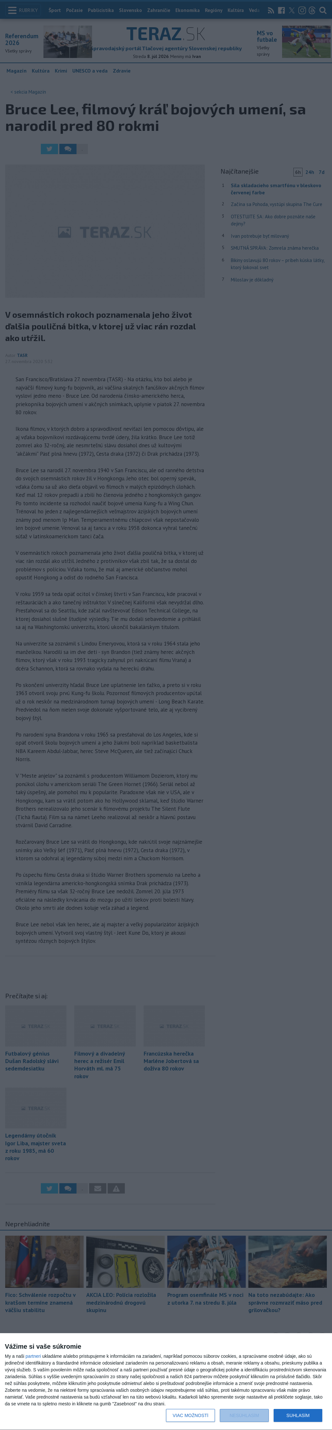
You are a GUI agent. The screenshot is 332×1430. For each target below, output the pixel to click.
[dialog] (166, 1381)
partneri (33, 1356)
